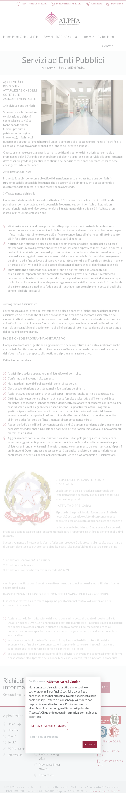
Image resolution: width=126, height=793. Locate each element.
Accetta (89, 744)
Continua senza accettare (42, 681)
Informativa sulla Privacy (48, 726)
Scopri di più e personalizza (44, 737)
